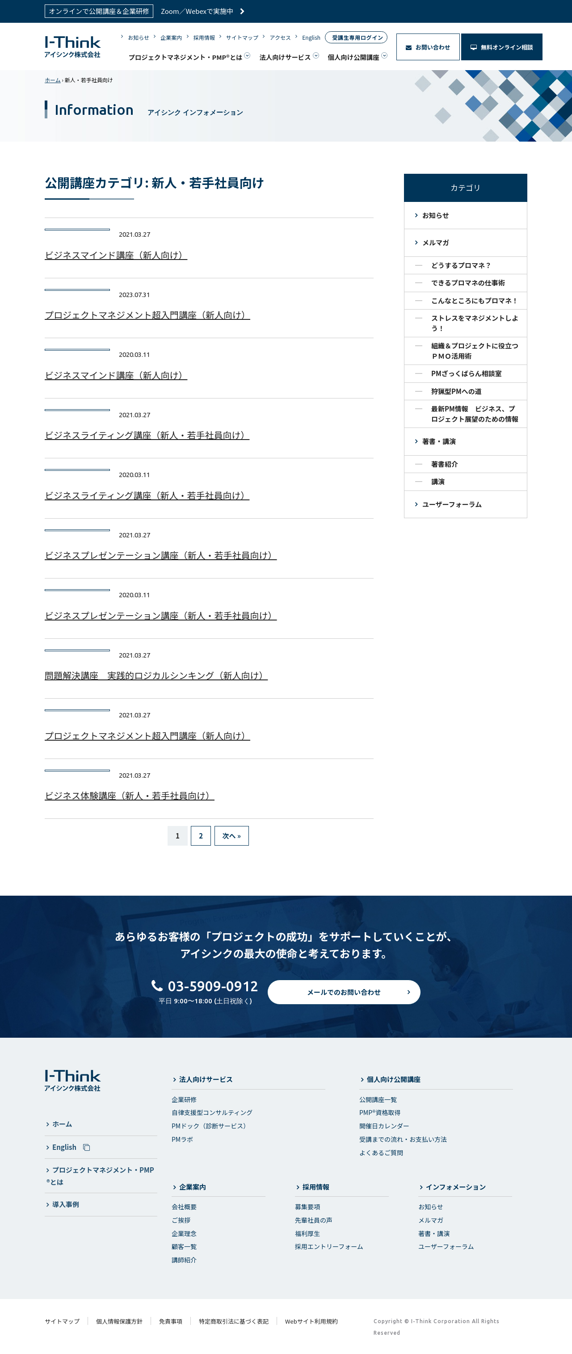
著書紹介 (444, 464)
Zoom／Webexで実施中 (203, 11)
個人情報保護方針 (119, 1321)
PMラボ (182, 1139)
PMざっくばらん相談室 (466, 373)
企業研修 (184, 1099)
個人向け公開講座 (353, 57)
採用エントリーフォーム (329, 1246)
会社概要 (184, 1206)
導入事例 (65, 1204)
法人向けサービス (285, 57)
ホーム (53, 80)
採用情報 (204, 37)
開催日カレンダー (384, 1125)
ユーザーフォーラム (452, 504)
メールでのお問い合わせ (344, 999)
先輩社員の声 (313, 1220)
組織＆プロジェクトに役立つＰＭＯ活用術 (474, 351)
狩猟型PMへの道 (456, 391)
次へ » (232, 835)
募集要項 (307, 1206)
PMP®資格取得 (379, 1112)
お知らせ (138, 37)
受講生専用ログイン (357, 37)
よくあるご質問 (381, 1152)
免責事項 (170, 1321)
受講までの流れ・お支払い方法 (403, 1139)
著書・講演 (439, 441)
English (311, 37)
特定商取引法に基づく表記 (234, 1321)
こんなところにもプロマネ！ (474, 300)
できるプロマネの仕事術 (468, 282)
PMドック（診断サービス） (210, 1125)
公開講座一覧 (378, 1099)
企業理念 (184, 1233)
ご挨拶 (181, 1220)
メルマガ (435, 242)
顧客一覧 (184, 1246)
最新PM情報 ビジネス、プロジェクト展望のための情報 (474, 413)
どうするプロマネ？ (461, 265)
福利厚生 (307, 1233)
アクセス (279, 37)
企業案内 (171, 37)
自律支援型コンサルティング (212, 1112)
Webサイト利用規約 (311, 1321)
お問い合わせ (428, 47)
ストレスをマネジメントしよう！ (474, 323)
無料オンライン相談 (502, 47)
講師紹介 (184, 1259)
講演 (438, 481)
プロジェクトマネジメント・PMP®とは (185, 57)
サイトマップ (242, 37)
